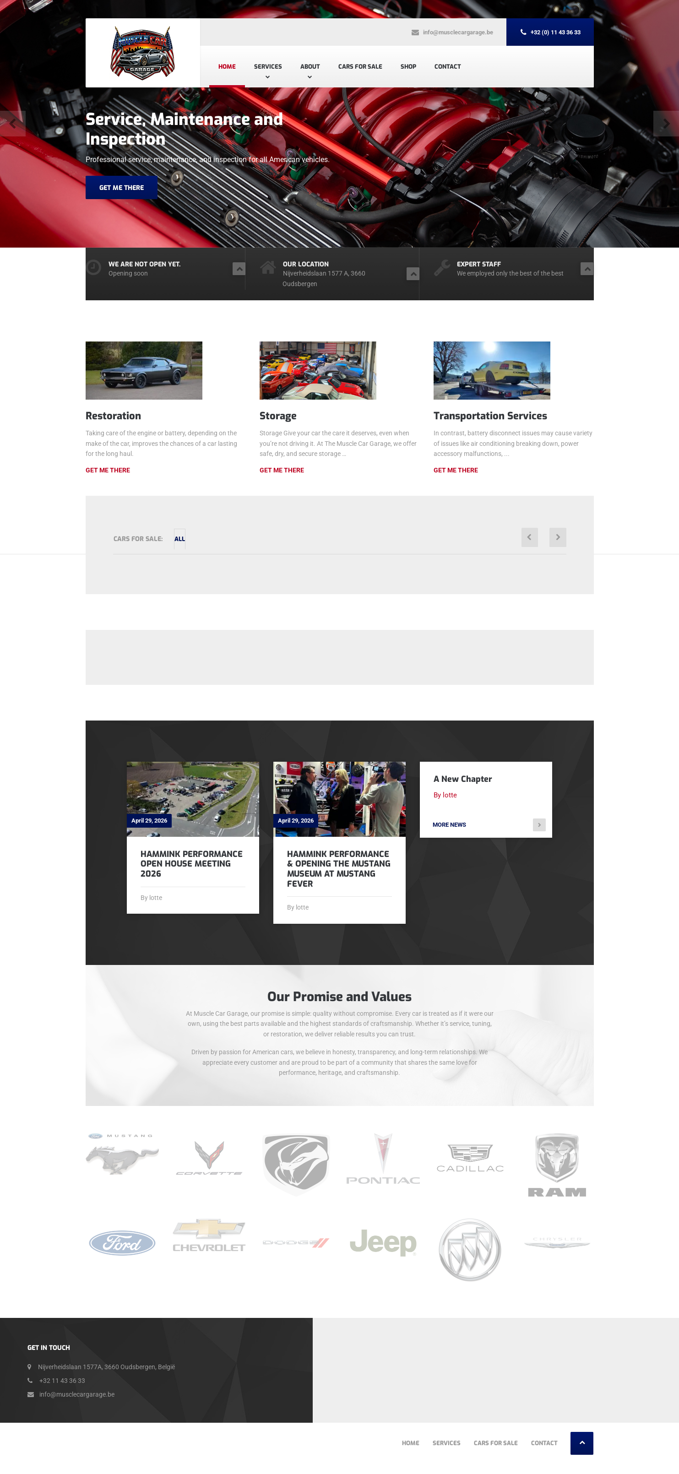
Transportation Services (490, 416)
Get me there (282, 470)
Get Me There (108, 470)
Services (268, 66)
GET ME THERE (121, 188)
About (310, 66)
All (190, 539)
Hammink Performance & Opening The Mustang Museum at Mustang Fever (339, 869)
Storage (278, 416)
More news (452, 826)
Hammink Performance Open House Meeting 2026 (192, 864)
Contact (448, 66)
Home (227, 66)
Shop (408, 66)
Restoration (113, 416)
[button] (13, 123)
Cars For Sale (360, 66)
